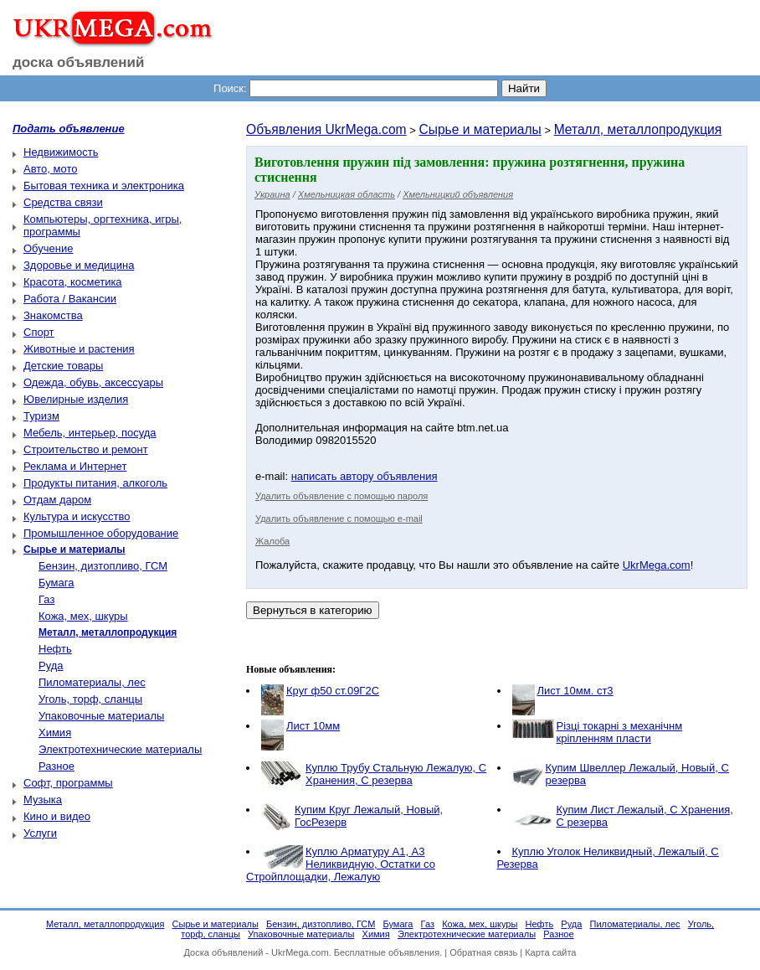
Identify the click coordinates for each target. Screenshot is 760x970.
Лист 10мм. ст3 (575, 690)
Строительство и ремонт (85, 449)
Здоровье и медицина (78, 265)
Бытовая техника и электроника (103, 185)
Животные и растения (79, 349)
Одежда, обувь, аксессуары (93, 382)
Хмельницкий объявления (458, 194)
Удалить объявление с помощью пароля (341, 496)
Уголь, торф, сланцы (90, 699)
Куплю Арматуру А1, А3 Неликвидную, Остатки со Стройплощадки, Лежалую (340, 864)
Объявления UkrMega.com (326, 129)
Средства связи (63, 202)
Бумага (56, 582)
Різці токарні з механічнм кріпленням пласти (620, 732)
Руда (51, 665)
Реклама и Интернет (74, 466)
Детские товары (63, 365)
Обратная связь (483, 952)
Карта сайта (550, 952)
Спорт (38, 332)
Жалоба (272, 541)
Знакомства (53, 315)
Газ (46, 599)
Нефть (55, 648)
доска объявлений (79, 62)
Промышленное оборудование (100, 533)
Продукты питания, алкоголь (95, 483)
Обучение (48, 248)
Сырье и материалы (480, 129)
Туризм (41, 416)
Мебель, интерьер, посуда (90, 432)
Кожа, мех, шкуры (83, 616)
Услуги (40, 833)
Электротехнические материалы (120, 749)
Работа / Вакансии (69, 298)
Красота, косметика (72, 282)
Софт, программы (68, 783)
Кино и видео (56, 816)
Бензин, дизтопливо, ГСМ (103, 566)
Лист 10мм (313, 726)
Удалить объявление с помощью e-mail (339, 518)
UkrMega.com (657, 565)
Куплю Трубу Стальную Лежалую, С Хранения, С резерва (396, 774)
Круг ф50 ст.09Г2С (332, 690)
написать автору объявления (364, 476)
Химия (55, 732)
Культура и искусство (76, 516)
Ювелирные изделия (75, 399)
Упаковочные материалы (101, 715)
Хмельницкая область (346, 194)
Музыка (42, 799)
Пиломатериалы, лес (92, 682)
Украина (272, 194)
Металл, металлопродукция (638, 129)
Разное (56, 766)
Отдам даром (57, 499)
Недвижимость (60, 152)
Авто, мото (50, 169)
